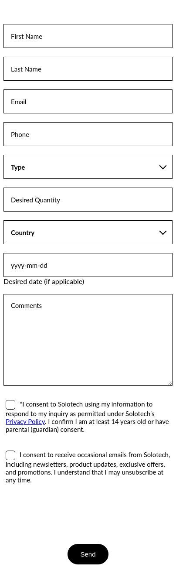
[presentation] (69, 514)
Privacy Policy (25, 421)
